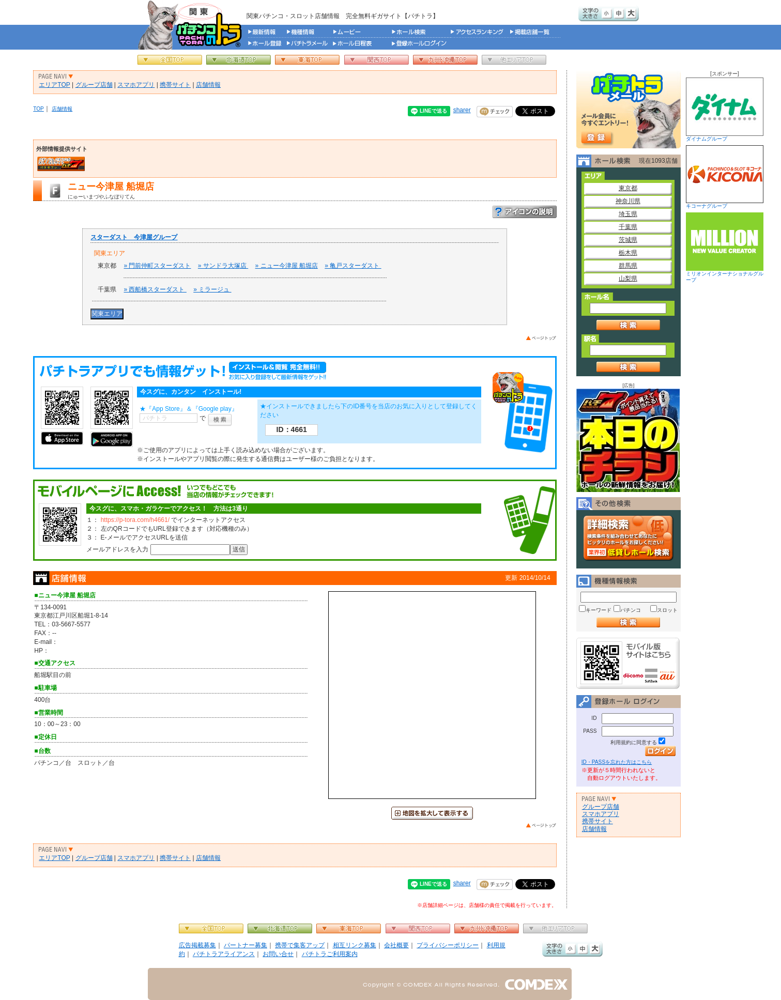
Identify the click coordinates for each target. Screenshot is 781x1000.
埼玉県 (628, 214)
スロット (667, 610)
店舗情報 (208, 84)
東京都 (628, 188)
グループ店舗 (94, 84)
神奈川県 (628, 201)
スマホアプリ (136, 84)
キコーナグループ (724, 177)
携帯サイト (175, 84)
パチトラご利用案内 (330, 954)
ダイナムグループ (724, 110)
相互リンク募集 (354, 945)
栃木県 (628, 252)
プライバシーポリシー (448, 945)
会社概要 (396, 945)
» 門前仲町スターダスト (157, 265)
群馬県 (628, 265)
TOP (38, 109)
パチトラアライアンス (224, 954)
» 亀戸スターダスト (353, 265)
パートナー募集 (245, 945)
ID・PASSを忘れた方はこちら (616, 762)
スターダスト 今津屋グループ (133, 237)
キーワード (598, 610)
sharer (462, 110)
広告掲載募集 (197, 945)
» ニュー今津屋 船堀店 (286, 265)
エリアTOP (54, 84)
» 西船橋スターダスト (155, 289)
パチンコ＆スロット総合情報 (192, 25)
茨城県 (628, 239)
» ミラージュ (212, 289)
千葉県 (628, 226)
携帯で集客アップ (300, 945)
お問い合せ (278, 954)
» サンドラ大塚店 (223, 265)
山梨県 (628, 278)
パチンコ (630, 610)
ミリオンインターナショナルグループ (724, 247)
